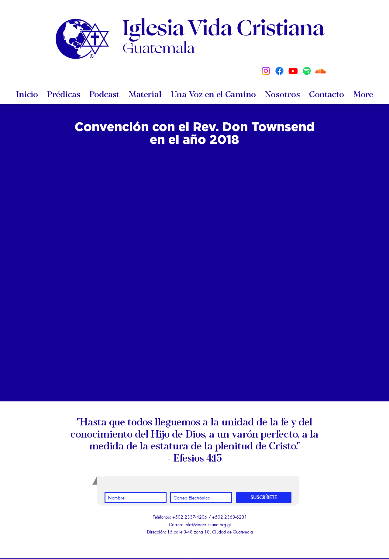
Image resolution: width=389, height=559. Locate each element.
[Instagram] (265, 71)
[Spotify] (306, 71)
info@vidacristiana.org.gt (207, 524)
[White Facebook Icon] (202, 554)
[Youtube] (293, 71)
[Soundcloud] (320, 71)
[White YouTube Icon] (191, 554)
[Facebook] (279, 71)
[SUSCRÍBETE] (263, 497)
